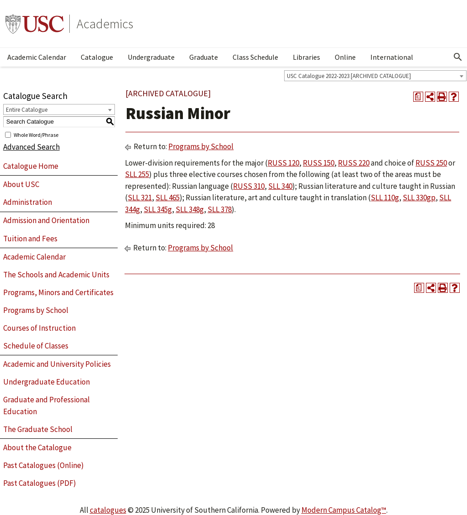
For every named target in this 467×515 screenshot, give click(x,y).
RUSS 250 (431, 163)
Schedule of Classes (35, 346)
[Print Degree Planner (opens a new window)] (418, 97)
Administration (27, 202)
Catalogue (97, 57)
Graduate (203, 57)
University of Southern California (34, 24)
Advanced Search (31, 147)
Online (345, 57)
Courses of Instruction (39, 328)
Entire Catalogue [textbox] (26, 110)
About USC (21, 184)
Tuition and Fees (30, 239)
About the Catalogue (37, 447)
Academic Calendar (36, 57)
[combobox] (375, 75)
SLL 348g (190, 209)
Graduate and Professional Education (46, 405)
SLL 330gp (419, 197)
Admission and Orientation (46, 220)
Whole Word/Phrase (36, 134)
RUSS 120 (283, 163)
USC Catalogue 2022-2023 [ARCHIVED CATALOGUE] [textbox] (349, 76)
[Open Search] (458, 57)
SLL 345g (158, 209)
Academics (105, 24)
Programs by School (35, 310)
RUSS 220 (353, 163)
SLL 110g (385, 197)
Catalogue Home (30, 166)
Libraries (306, 57)
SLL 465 (168, 197)
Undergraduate (151, 57)
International (391, 57)
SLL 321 (140, 197)
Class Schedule (255, 57)
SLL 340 (280, 186)
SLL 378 (220, 209)
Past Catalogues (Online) (43, 465)
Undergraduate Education (46, 382)
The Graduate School (38, 429)
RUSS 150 (318, 163)
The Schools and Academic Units (56, 275)
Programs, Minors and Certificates (58, 292)
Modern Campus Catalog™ (343, 510)
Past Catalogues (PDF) (39, 483)
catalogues (108, 510)
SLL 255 (137, 174)
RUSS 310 (249, 186)
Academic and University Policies (57, 364)
